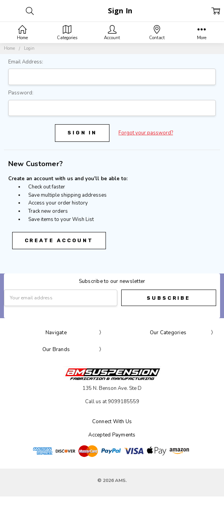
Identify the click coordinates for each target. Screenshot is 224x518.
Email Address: (25, 61)
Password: (20, 92)
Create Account (59, 240)
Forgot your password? (145, 132)
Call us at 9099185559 (112, 401)
